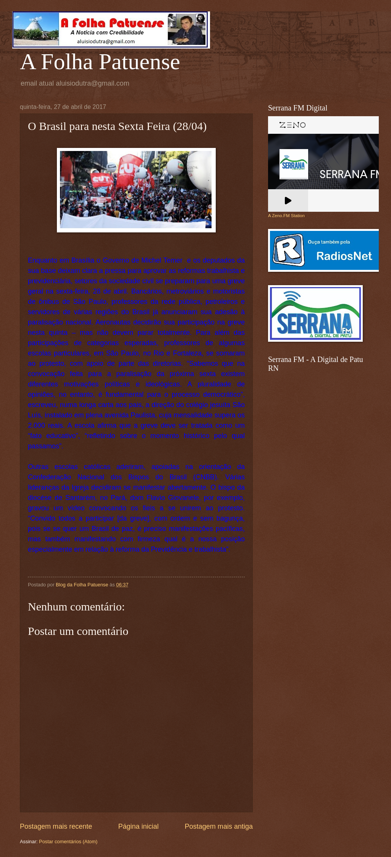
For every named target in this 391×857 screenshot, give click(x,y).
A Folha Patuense (100, 61)
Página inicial (138, 826)
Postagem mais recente (56, 826)
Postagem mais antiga (219, 826)
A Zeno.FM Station (286, 215)
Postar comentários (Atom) (68, 841)
